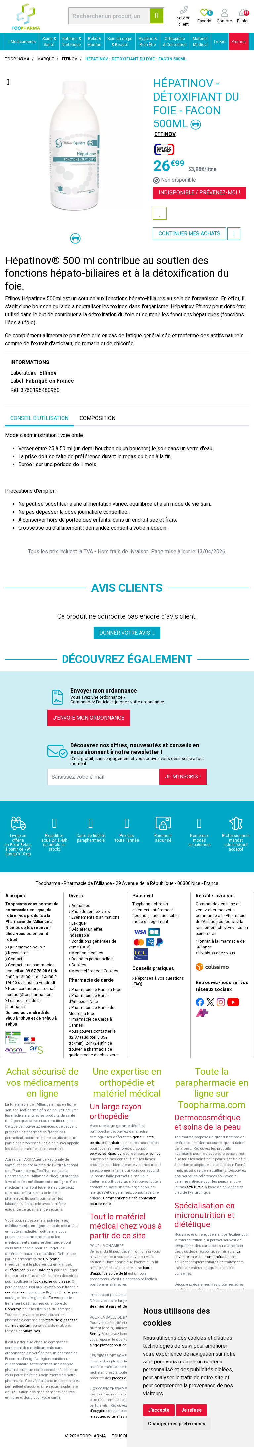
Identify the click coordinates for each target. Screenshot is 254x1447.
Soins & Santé (49, 41)
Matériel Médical (200, 41)
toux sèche (42, 1281)
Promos (239, 41)
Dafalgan (45, 1270)
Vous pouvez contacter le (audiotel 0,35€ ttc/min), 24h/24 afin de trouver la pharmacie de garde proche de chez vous (94, 1043)
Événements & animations (94, 917)
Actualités (79, 905)
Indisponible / (199, 192)
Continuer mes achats (189, 233)
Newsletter (16, 953)
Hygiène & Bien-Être (148, 41)
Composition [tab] (97, 418)
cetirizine (63, 1292)
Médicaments (22, 41)
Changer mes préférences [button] (176, 1423)
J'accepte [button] (158, 1410)
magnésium (21, 1326)
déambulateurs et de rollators (116, 1306)
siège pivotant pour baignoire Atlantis (121, 1345)
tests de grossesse (61, 1320)
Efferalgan (17, 1270)
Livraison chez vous (215, 953)
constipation (15, 1292)
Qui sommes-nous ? (25, 947)
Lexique (77, 923)
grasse (64, 1281)
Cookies (77, 965)
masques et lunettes (107, 1416)
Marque (45, 59)
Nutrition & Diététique (71, 41)
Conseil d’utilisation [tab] (39, 418)
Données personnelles (91, 959)
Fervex (54, 1298)
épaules (114, 1154)
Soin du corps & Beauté (119, 41)
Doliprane (51, 1259)
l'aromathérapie (215, 1257)
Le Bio (219, 41)
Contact (13, 959)
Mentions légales (86, 953)
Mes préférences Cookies (93, 971)
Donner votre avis (127, 633)
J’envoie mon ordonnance (88, 718)
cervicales (98, 1154)
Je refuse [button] (191, 1410)
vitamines (31, 1331)
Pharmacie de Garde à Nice (95, 989)
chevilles (153, 1154)
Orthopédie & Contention (175, 41)
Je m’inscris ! (183, 777)
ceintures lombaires (106, 1143)
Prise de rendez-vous (89, 911)
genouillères (143, 1137)
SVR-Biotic (195, 1187)
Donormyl (13, 1309)
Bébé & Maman (94, 41)
